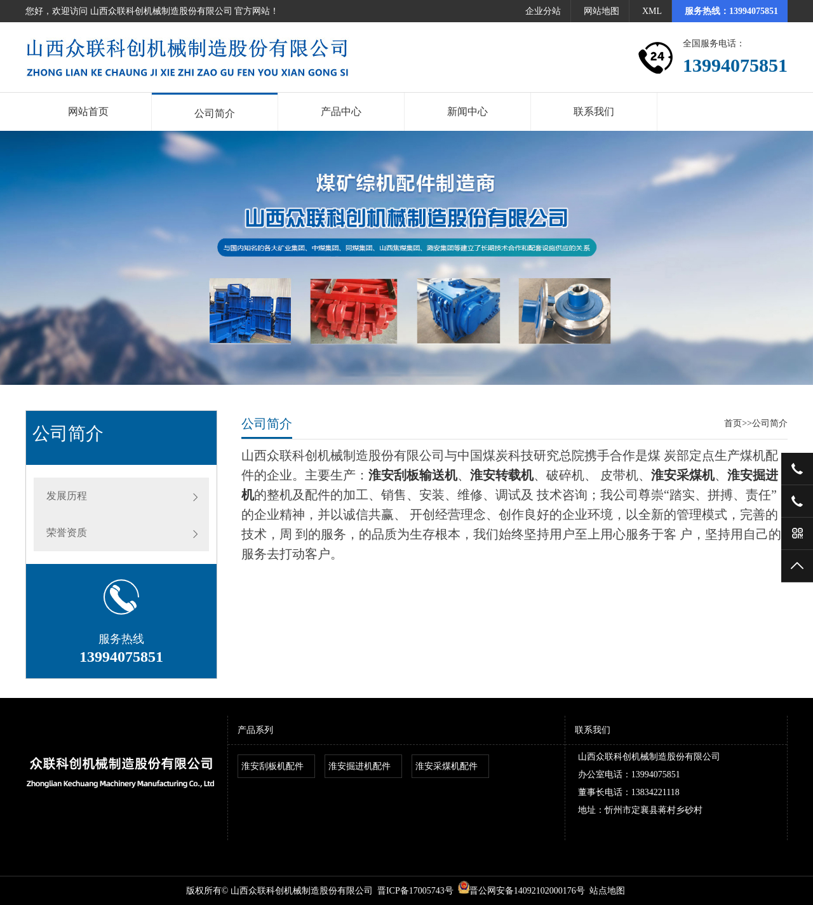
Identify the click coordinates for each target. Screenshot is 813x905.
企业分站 (543, 11)
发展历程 (66, 496)
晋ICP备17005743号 (415, 890)
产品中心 (341, 111)
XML (652, 11)
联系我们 (594, 111)
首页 (733, 423)
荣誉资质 (66, 532)
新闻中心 (467, 111)
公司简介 (214, 113)
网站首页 (88, 111)
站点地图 (607, 890)
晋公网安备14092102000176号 (521, 890)
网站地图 (601, 11)
